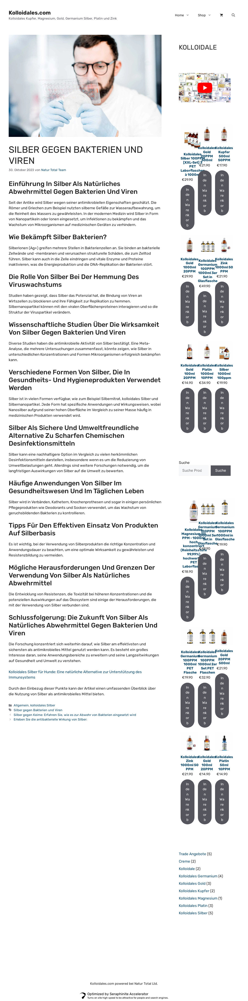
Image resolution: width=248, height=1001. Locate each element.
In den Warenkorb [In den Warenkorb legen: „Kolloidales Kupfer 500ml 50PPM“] (222, 193)
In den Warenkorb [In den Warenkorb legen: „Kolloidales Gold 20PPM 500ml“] (204, 193)
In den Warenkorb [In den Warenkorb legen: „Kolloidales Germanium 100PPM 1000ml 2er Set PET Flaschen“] (204, 705)
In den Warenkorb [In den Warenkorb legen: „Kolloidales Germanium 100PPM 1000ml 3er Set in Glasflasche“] (204, 314)
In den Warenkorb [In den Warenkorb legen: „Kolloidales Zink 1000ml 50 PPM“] (222, 304)
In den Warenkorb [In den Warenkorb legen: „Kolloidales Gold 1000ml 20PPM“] (187, 304)
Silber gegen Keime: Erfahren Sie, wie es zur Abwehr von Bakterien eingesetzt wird (75, 715)
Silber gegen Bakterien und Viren (38, 710)
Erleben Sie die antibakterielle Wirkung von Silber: (50, 719)
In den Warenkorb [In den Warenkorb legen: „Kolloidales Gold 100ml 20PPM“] (187, 410)
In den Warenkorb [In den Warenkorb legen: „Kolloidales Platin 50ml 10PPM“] (222, 802)
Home (184, 15)
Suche (184, 462)
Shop (206, 15)
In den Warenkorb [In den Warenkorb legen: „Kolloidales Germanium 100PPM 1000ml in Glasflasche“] (222, 572)
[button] (233, 15)
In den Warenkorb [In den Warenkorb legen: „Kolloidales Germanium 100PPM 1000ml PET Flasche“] (187, 705)
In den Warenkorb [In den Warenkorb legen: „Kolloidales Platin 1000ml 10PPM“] (204, 410)
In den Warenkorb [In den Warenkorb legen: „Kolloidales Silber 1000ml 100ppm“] (222, 410)
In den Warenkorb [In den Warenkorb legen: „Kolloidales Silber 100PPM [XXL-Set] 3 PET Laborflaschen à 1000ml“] (187, 207)
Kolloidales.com (30, 13)
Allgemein (21, 705)
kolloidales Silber (42, 705)
